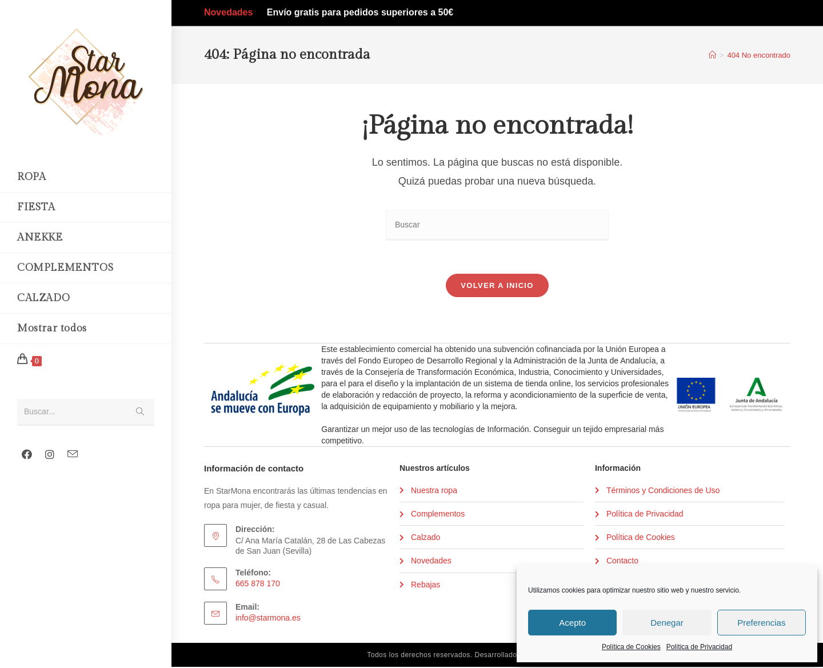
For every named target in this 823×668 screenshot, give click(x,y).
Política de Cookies (631, 647)
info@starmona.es (268, 619)
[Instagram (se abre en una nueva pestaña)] (50, 454)
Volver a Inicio (497, 286)
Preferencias (761, 622)
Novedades (228, 12)
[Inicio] (712, 55)
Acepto (572, 622)
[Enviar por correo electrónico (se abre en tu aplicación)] (72, 454)
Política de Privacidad (699, 647)
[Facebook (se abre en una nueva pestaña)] (27, 454)
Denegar (667, 622)
